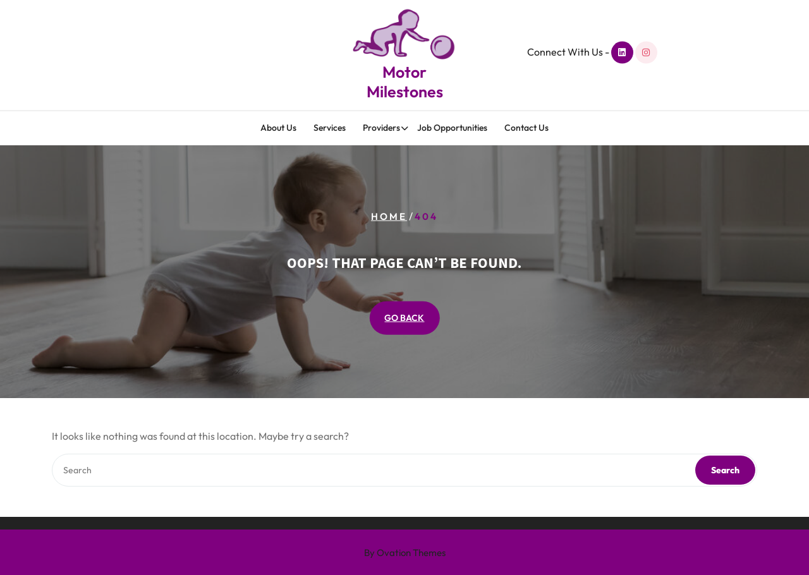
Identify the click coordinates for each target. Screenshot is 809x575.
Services (329, 128)
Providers (381, 128)
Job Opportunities (452, 128)
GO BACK (404, 318)
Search (725, 470)
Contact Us (526, 128)
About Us (278, 128)
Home (389, 216)
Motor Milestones (405, 80)
